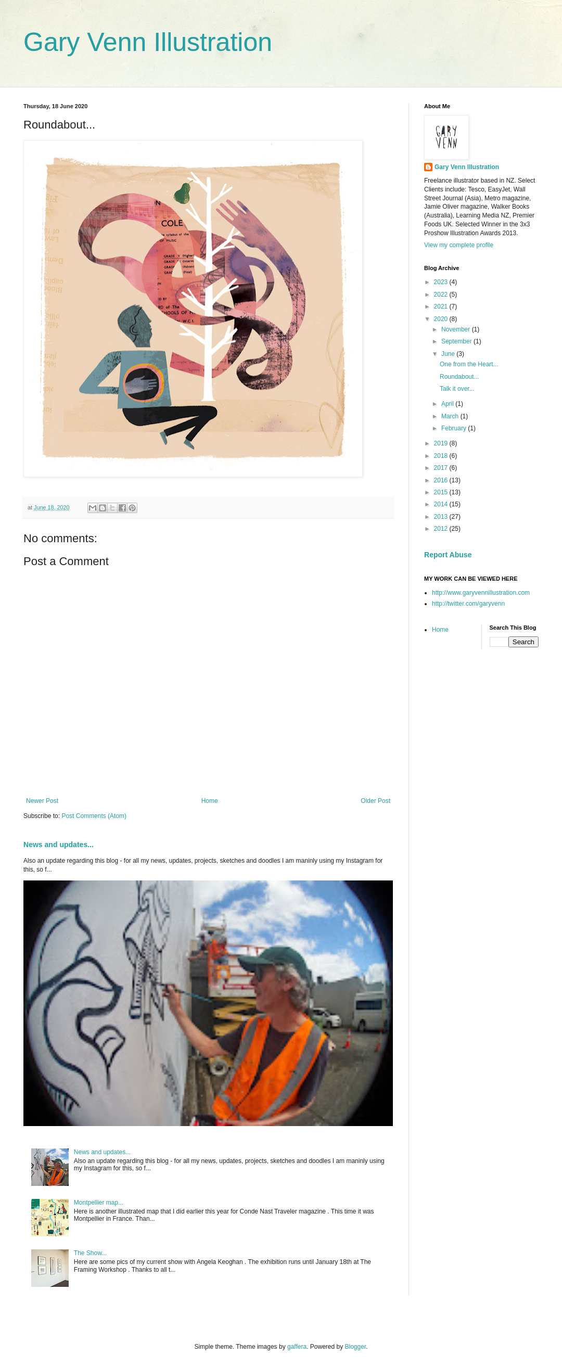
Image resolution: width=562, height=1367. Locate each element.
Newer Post (42, 800)
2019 (442, 443)
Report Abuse (447, 555)
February (454, 428)
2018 (442, 455)
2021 (442, 306)
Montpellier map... (98, 1202)
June (448, 353)
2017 (442, 467)
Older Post (375, 800)
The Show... (90, 1253)
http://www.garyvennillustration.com (481, 592)
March (451, 416)
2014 (442, 504)
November (456, 329)
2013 (442, 516)
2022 (442, 294)
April (448, 403)
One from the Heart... (469, 364)
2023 (442, 282)
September (457, 341)
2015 (442, 492)
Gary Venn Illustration (147, 42)
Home (209, 800)
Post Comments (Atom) (93, 816)
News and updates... (58, 844)
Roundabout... (459, 376)
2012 (442, 528)
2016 (442, 480)
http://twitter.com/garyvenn (468, 603)
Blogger (355, 1346)
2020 (442, 319)
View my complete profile (458, 245)
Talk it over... (457, 388)
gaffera (296, 1346)
